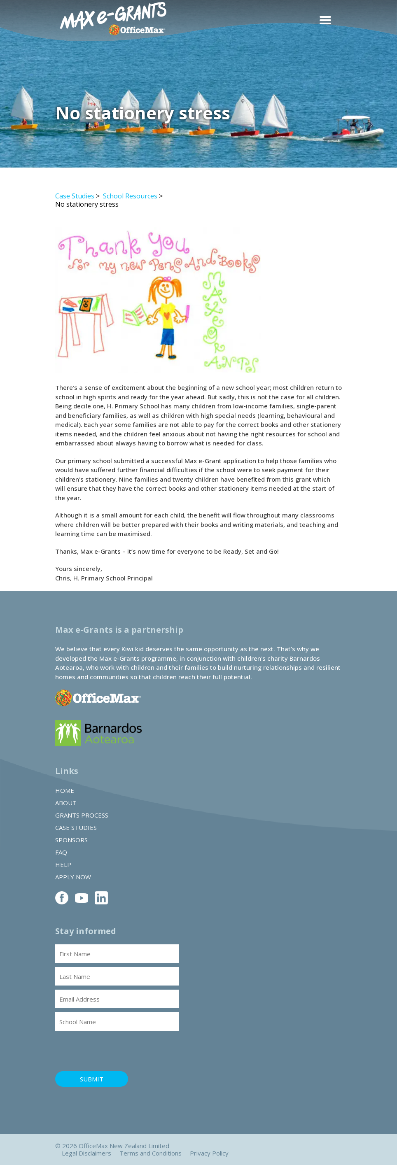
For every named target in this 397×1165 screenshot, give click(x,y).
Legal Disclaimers (86, 1153)
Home (64, 790)
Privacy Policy (209, 1153)
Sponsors (71, 840)
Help (63, 864)
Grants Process (81, 815)
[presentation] (117, 1051)
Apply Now (73, 877)
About (66, 803)
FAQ (61, 852)
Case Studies (74, 195)
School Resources (130, 195)
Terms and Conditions (150, 1153)
